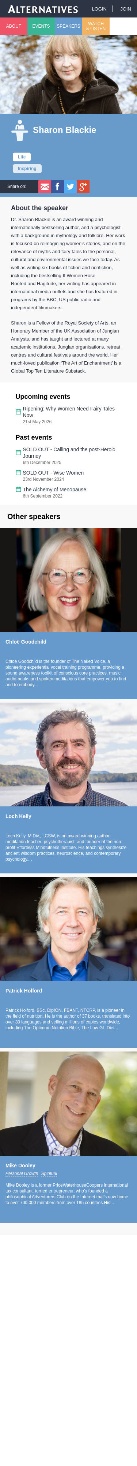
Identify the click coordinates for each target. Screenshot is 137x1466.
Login (99, 9)
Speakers (68, 26)
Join (125, 9)
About (13, 26)
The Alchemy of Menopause (55, 489)
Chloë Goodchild (25, 642)
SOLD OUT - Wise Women (53, 473)
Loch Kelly (18, 816)
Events (41, 26)
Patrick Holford (23, 991)
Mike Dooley (20, 1165)
